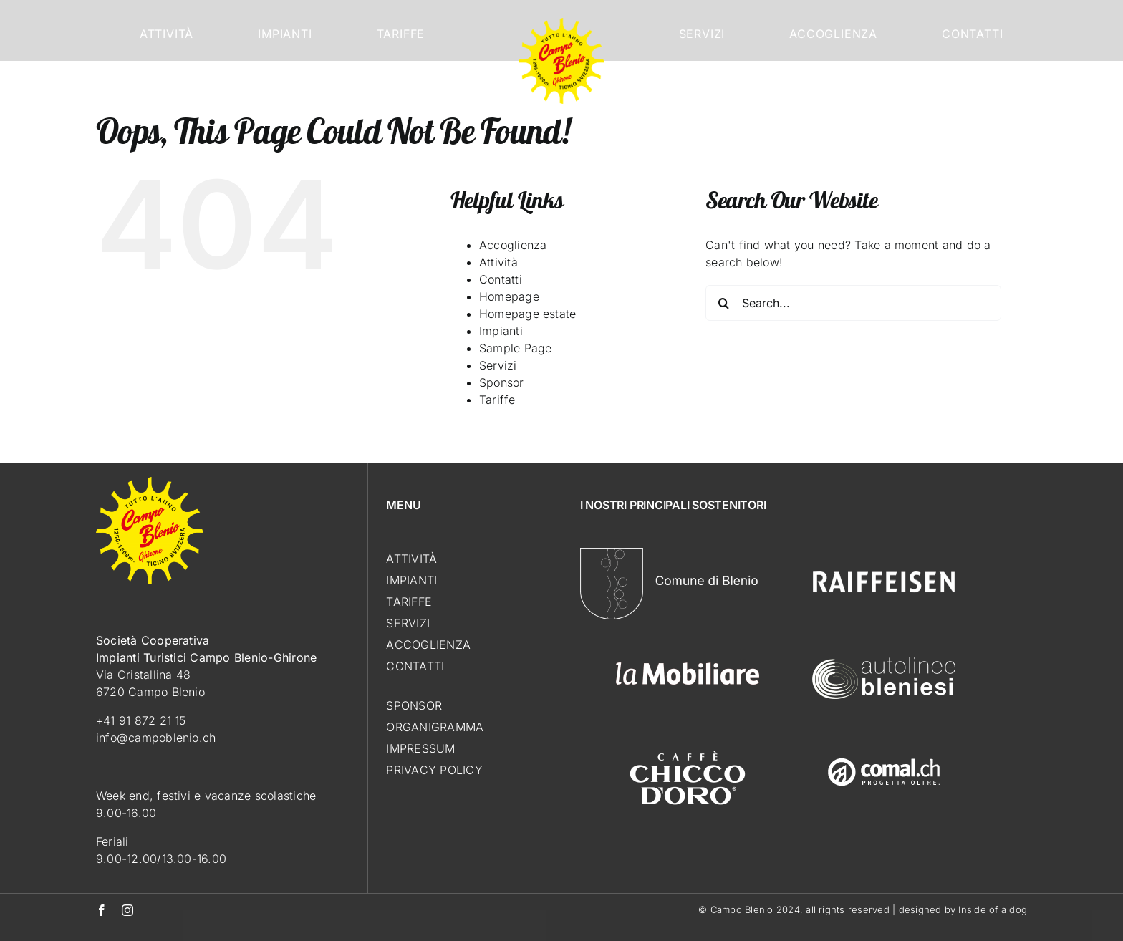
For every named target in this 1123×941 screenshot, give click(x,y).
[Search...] (853, 303)
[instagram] (127, 910)
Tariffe (497, 399)
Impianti (501, 331)
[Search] (723, 303)
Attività (498, 262)
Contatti (500, 279)
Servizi (498, 365)
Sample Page (515, 348)
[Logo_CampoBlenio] (561, 23)
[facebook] (101, 910)
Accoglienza (513, 245)
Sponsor (501, 382)
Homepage (509, 296)
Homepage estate (528, 314)
